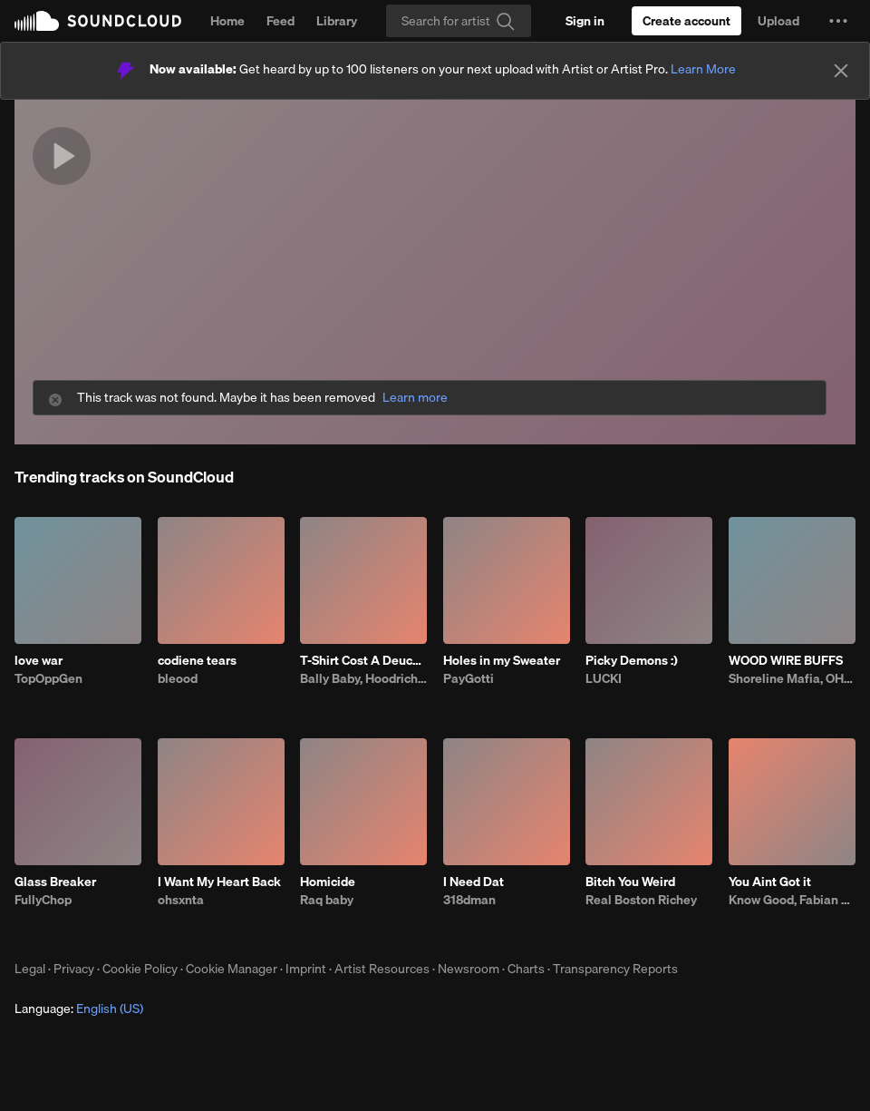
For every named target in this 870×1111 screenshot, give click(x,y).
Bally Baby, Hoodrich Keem (363, 678)
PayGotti (468, 678)
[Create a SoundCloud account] (686, 20)
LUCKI (603, 678)
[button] (838, 21)
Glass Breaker (55, 881)
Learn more (415, 397)
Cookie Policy (140, 969)
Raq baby (326, 900)
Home (227, 21)
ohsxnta (181, 900)
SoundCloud (97, 21)
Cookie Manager (231, 969)
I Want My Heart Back (219, 881)
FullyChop (43, 900)
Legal (29, 969)
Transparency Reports (615, 969)
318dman (469, 900)
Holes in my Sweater (501, 660)
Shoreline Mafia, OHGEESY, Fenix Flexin (792, 678)
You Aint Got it (770, 881)
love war (38, 660)
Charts (526, 969)
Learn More (703, 69)
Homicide (327, 881)
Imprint (305, 969)
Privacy (73, 969)
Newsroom (468, 969)
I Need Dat (473, 881)
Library (336, 21)
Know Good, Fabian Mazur (792, 900)
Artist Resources (382, 969)
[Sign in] (585, 20)
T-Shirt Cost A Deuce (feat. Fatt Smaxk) (363, 660)
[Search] (458, 21)
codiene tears (197, 660)
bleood (178, 678)
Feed (280, 21)
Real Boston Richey (641, 900)
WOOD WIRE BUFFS (786, 660)
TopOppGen (48, 678)
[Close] (841, 71)
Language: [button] (78, 1008)
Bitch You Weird (630, 881)
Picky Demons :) (631, 660)
